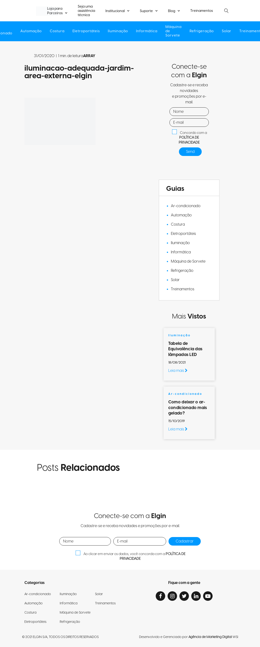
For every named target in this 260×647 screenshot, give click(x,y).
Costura (57, 31)
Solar (226, 31)
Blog (171, 11)
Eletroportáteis (86, 31)
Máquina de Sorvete (173, 31)
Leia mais (177, 370)
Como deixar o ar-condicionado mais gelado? (187, 407)
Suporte (146, 11)
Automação (31, 31)
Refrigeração (202, 31)
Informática (146, 31)
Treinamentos (201, 11)
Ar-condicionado (186, 206)
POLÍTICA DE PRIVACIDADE (189, 140)
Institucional (115, 11)
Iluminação (118, 31)
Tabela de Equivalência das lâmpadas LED (185, 349)
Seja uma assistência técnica (86, 11)
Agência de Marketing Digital (210, 637)
